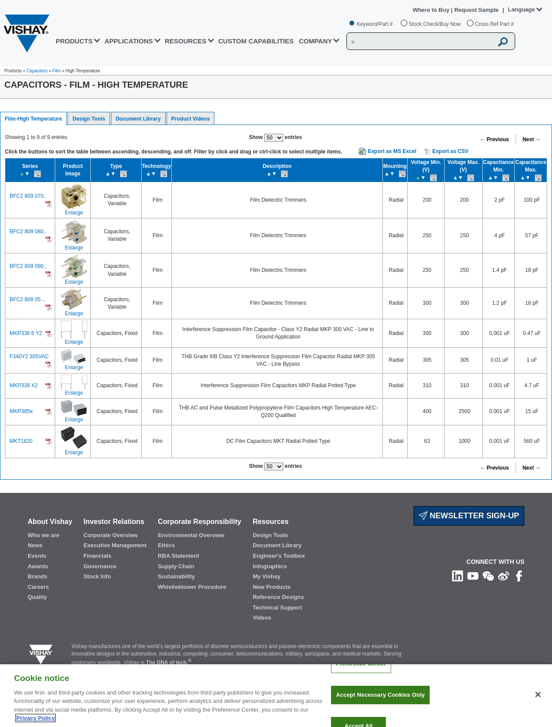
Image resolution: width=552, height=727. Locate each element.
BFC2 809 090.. (28, 266)
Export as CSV (446, 151)
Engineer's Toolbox (279, 555)
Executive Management (114, 545)
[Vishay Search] (420, 41)
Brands (37, 576)
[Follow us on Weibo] (503, 576)
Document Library (138, 119)
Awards (38, 566)
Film (57, 70)
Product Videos (190, 119)
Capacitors (37, 70)
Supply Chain (176, 566)
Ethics (166, 545)
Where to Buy (432, 10)
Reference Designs (278, 597)
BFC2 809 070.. (28, 196)
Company (315, 41)
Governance (99, 566)
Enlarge (74, 213)
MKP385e (21, 411)
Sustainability (176, 576)
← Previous (494, 139)
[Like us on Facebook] (518, 576)
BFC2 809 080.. (28, 231)
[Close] (538, 704)
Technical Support (277, 607)
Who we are (43, 535)
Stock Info (97, 576)
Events (37, 555)
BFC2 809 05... (27, 299)
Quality (37, 597)
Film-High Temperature (33, 119)
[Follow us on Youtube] (472, 576)
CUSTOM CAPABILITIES (256, 41)
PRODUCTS (74, 41)
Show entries (275, 138)
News (35, 545)
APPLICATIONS (128, 41)
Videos (262, 617)
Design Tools (88, 119)
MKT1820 (21, 441)
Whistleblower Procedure (192, 587)
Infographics (270, 566)
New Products (272, 587)
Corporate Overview (110, 535)
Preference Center (361, 673)
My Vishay (266, 576)
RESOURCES (186, 41)
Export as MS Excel (392, 151)
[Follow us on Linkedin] (457, 576)
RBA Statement (178, 555)
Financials (97, 555)
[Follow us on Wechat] (488, 576)
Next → (532, 139)
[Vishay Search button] (503, 41)
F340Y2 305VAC (29, 356)
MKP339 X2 (24, 385)
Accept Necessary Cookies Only (380, 705)
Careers (38, 587)
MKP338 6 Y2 (26, 333)
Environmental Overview (191, 535)
